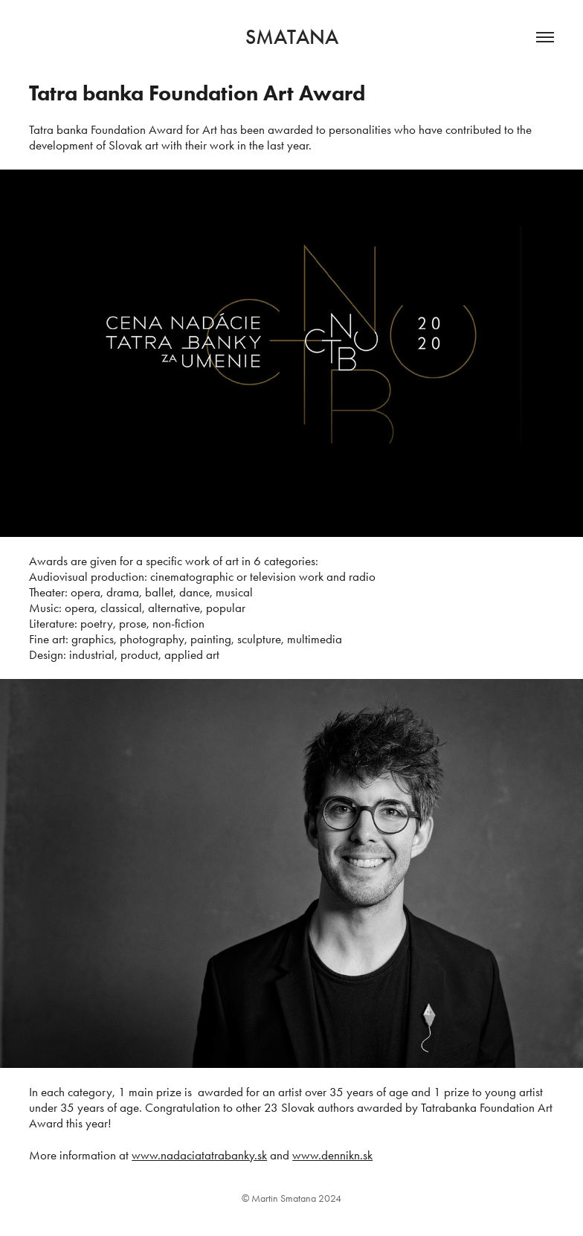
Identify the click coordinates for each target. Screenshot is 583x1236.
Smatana (291, 37)
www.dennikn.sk (332, 1155)
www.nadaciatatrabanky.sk (199, 1155)
